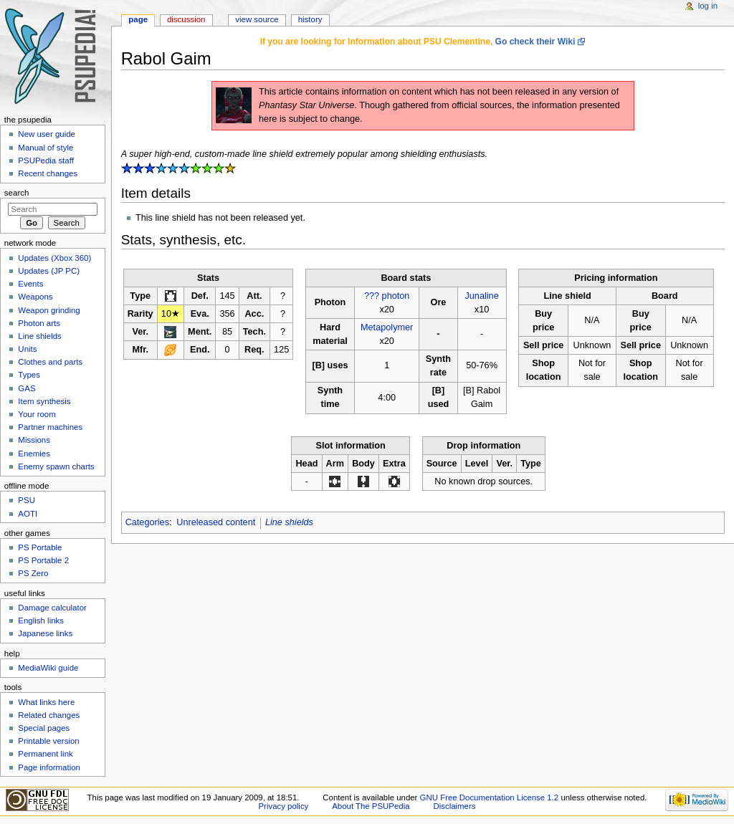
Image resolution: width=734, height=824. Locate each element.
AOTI (27, 513)
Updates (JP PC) (49, 271)
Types (29, 374)
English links (41, 620)
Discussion (186, 19)
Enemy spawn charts (56, 466)
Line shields (289, 522)
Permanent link (45, 753)
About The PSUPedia (370, 806)
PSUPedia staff (45, 160)
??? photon (387, 296)
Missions (34, 440)
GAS (26, 388)
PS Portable (40, 547)
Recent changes (47, 173)
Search (16, 192)
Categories (147, 522)
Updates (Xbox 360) (54, 258)
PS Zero (33, 573)
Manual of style (45, 147)
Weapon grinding (49, 310)
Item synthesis (44, 401)
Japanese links (45, 633)
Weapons (35, 296)
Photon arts (39, 323)
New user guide (46, 134)
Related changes (49, 715)
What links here (46, 702)
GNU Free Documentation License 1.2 (489, 797)
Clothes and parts (50, 362)
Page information (49, 767)
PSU (26, 500)
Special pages (44, 728)
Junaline (481, 296)
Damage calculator (52, 607)
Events (30, 283)
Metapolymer (387, 327)
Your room (36, 414)
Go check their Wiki (535, 42)
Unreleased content (215, 522)
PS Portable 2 (43, 560)
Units (27, 349)
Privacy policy (284, 806)
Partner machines (50, 427)
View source (256, 19)
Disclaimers (454, 806)
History (310, 19)
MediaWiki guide (48, 667)
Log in (708, 5)
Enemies (34, 453)
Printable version (48, 741)
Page (138, 19)
